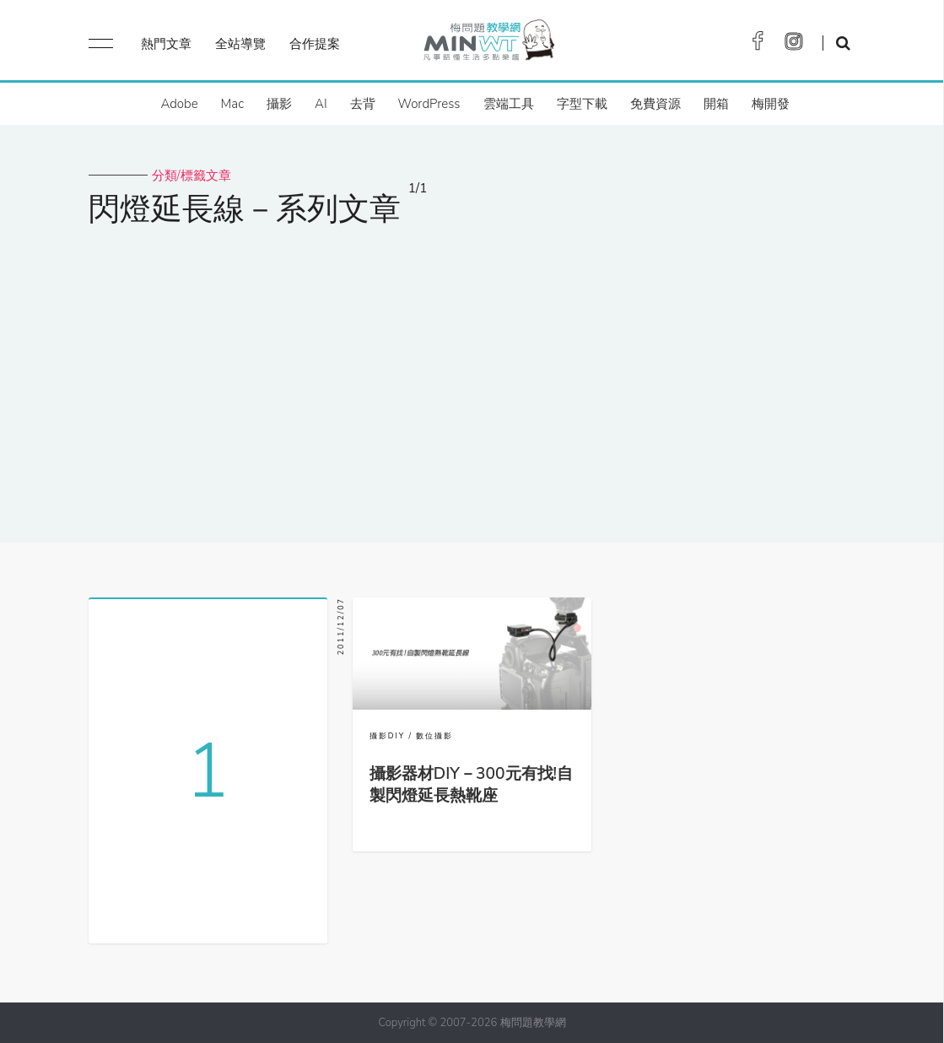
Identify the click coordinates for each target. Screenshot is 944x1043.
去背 (362, 103)
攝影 (279, 103)
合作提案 (314, 43)
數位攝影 (434, 736)
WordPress (429, 103)
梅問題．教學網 (488, 44)
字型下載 (582, 103)
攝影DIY (387, 736)
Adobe (178, 103)
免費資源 (655, 103)
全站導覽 (240, 43)
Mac (232, 103)
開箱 (716, 103)
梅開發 (771, 103)
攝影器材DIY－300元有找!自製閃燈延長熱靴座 (471, 785)
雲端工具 (508, 103)
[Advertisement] (472, 374)
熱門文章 (166, 43)
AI (321, 103)
